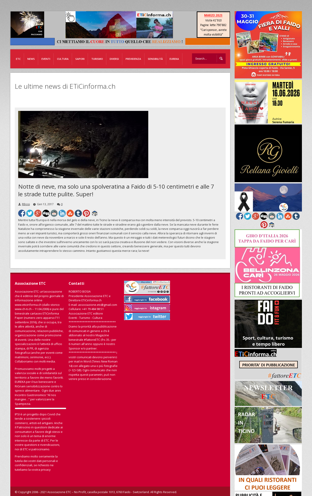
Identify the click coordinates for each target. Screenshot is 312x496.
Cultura (63, 58)
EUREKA (174, 58)
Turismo (97, 58)
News (31, 58)
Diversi (114, 58)
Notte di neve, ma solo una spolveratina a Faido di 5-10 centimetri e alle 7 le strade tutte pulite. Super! (116, 190)
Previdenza (133, 58)
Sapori (80, 58)
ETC (18, 58)
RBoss (26, 204)
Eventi (45, 58)
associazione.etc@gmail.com (97, 305)
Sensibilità (155, 58)
